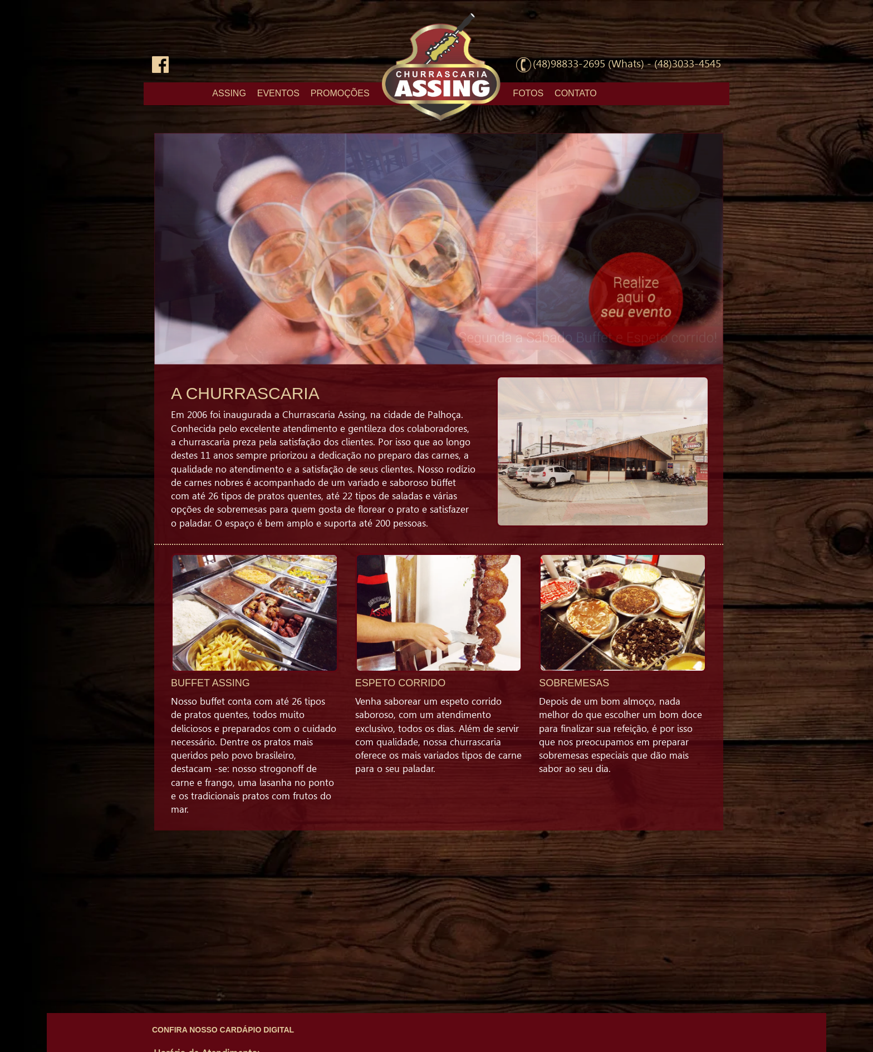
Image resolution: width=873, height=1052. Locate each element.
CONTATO (576, 93)
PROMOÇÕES (340, 93)
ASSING (229, 93)
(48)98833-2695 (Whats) (588, 63)
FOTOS (528, 93)
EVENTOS (278, 93)
